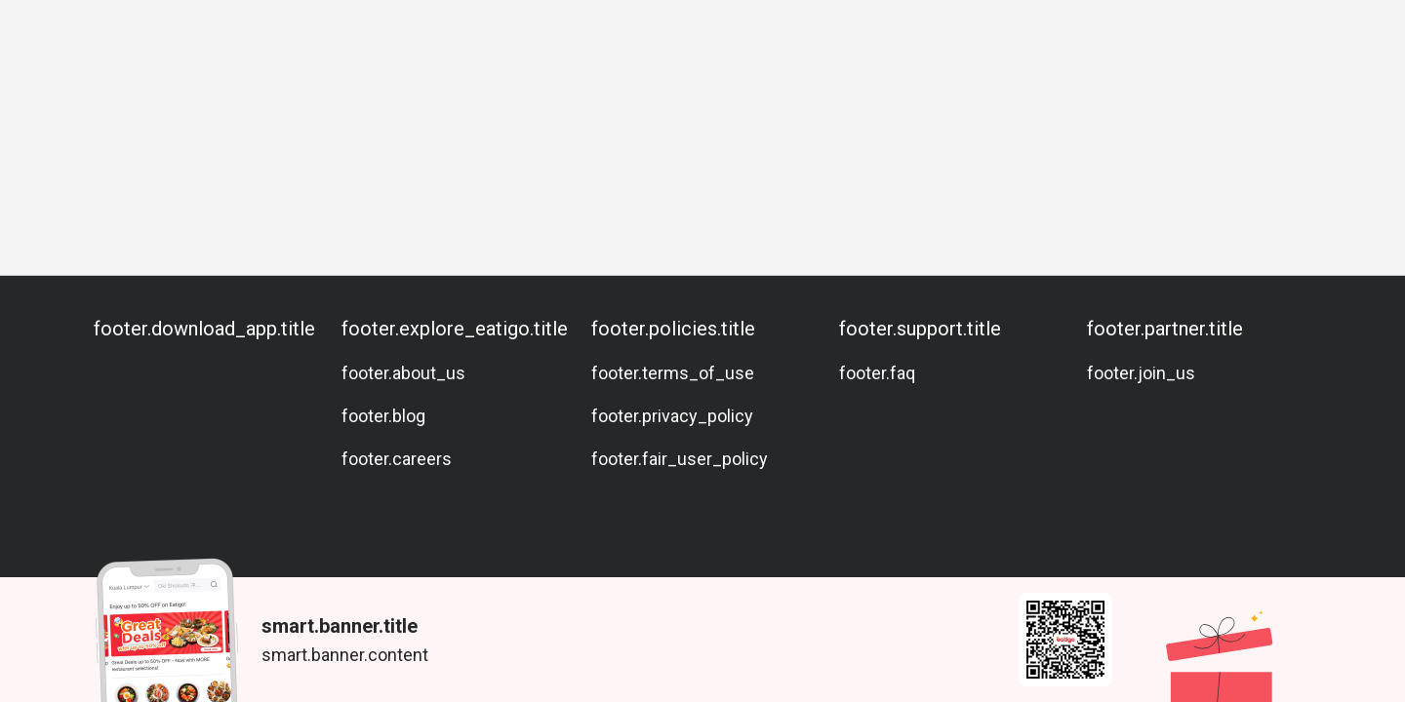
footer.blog (383, 416)
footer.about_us (403, 373)
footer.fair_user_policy (679, 458)
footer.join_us (1141, 373)
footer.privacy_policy (672, 416)
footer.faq (877, 373)
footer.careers (396, 458)
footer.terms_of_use (672, 373)
